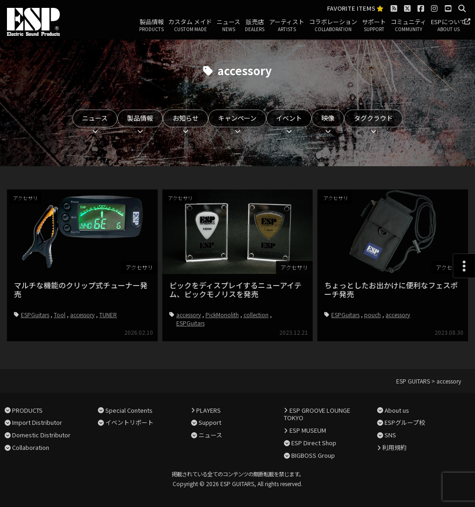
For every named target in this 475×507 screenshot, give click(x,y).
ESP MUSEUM (307, 430)
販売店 (254, 25)
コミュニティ (408, 25)
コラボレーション (333, 25)
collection (256, 314)
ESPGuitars (35, 314)
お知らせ (186, 118)
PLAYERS (208, 410)
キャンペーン (237, 118)
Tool (59, 314)
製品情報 (151, 25)
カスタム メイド (190, 25)
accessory (82, 314)
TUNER (108, 314)
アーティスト (286, 25)
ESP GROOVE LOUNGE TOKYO (317, 414)
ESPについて (448, 25)
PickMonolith (222, 314)
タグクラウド (373, 118)
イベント (289, 118)
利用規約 (394, 447)
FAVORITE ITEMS (355, 8)
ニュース (228, 25)
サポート (374, 25)
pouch (372, 314)
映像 (327, 118)
